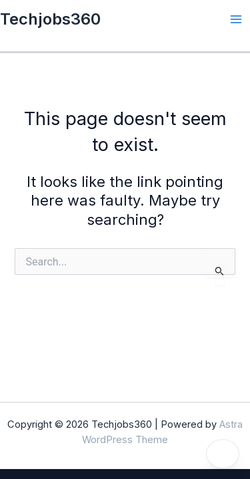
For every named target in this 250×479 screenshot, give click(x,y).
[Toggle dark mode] (222, 453)
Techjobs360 (50, 19)
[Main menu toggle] (236, 19)
